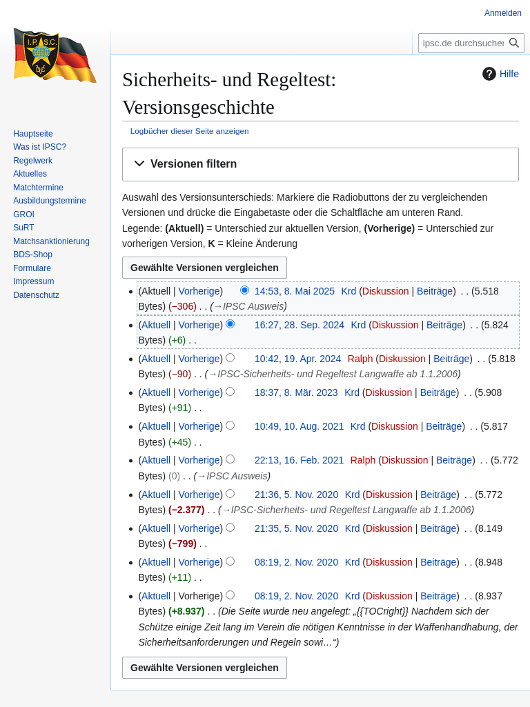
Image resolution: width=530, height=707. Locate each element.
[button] (320, 164)
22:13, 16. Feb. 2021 (299, 460)
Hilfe (499, 74)
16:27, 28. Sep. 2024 (299, 324)
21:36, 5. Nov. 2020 (296, 494)
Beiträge (435, 291)
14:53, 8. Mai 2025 (295, 291)
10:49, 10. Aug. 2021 (299, 426)
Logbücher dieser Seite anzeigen (189, 130)
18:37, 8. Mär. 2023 (296, 392)
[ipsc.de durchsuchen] (471, 43)
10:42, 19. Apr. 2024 (298, 358)
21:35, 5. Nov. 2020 (296, 528)
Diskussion (385, 291)
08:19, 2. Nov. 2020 (296, 562)
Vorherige (199, 291)
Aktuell (155, 324)
